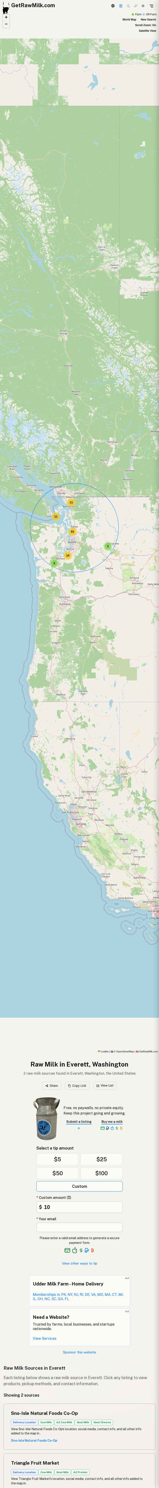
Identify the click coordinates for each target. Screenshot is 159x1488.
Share (51, 1085)
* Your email (46, 1219)
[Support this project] (120, 5)
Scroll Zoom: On (145, 25)
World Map (129, 19)
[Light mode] (143, 5)
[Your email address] (79, 1227)
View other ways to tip (79, 1263)
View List (105, 1085)
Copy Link (77, 1085)
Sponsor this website (79, 1352)
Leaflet (103, 1051)
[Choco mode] (135, 5)
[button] (54, 563)
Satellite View (147, 30)
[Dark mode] (128, 5)
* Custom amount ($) (53, 1197)
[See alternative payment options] (87, 1250)
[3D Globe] (112, 5)
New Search (148, 19)
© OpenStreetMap (122, 1051)
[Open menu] (151, 6)
